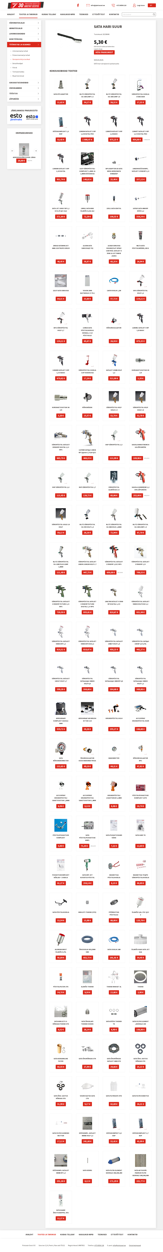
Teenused (83, 14)
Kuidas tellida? (49, 14)
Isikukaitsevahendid (25, 82)
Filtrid (14, 68)
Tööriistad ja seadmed (25, 44)
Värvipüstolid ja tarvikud (21, 59)
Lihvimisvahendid (25, 33)
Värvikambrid (25, 88)
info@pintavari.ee (119, 1245)
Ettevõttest (98, 14)
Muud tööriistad (18, 76)
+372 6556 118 (99, 1245)
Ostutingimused (135, 1245)
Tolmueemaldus (18, 72)
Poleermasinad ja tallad (21, 55)
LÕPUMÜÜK (25, 99)
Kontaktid (114, 14)
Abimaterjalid (25, 28)
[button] (12, 151)
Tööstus (25, 93)
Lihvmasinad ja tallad (20, 51)
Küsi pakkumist (104, 52)
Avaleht (11, 14)
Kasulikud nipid (67, 14)
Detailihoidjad (17, 63)
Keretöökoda (25, 39)
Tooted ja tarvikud (28, 14)
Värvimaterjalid (25, 23)
